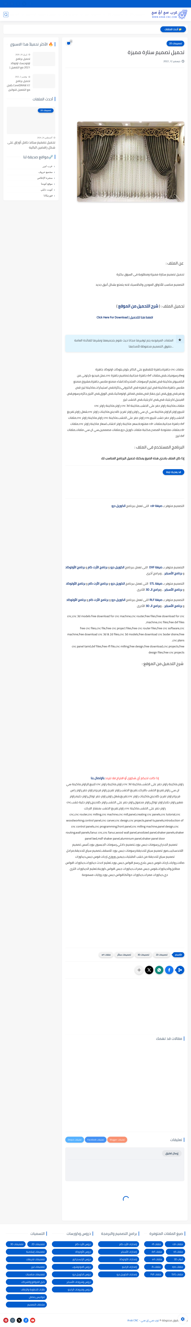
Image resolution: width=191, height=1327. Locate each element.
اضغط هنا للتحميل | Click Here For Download (125, 317)
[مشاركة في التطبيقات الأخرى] (139, 970)
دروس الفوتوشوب (81, 1266)
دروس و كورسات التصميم (41, 14)
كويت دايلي (47, 189)
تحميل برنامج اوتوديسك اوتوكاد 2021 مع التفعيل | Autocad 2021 (20, 63)
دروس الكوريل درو (81, 1274)
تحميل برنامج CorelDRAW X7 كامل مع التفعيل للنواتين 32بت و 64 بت (18, 85)
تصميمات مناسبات (35, 1274)
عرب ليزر (48, 166)
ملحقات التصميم (36, 1304)
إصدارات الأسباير (129, 1251)
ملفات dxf (157, 1251)
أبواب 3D (178, 1259)
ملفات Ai (156, 1266)
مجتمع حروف (46, 172)
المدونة (14, 14)
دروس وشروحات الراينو (79, 1289)
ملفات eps (177, 1266)
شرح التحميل (159, 4)
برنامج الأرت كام (97, 567)
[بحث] (5, 14)
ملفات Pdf (155, 1274)
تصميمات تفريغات (35, 1259)
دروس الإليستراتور (81, 1259)
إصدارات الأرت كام (128, 1244)
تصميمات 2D (115, 14)
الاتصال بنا (83, 4)
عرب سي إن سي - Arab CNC (143, 1320)
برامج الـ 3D (153, 589)
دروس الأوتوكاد (83, 1251)
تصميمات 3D (137, 14)
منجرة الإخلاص (45, 178)
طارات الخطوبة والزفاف (33, 1289)
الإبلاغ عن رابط (98, 4)
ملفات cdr (178, 1244)
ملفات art (106, 955)
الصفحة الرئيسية (178, 4)
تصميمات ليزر (92, 14)
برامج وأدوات (70, 14)
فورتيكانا (48, 195)
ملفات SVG (177, 1274)
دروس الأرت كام (83, 1244)
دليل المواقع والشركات (33, 1281)
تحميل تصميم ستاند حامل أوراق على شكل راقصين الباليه (31, 145)
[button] (169, 970)
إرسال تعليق (171, 1153)
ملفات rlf (156, 1244)
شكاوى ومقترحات (118, 4)
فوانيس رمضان (37, 1297)
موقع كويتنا (47, 183)
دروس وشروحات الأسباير (78, 1281)
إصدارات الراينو (129, 1266)
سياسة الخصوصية (140, 4)
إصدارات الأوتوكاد (128, 1259)
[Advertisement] (124, 98)
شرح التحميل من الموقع (138, 306)
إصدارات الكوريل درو (127, 1274)
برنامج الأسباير (173, 573)
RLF (151, 600)
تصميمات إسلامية (35, 1251)
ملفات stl (178, 1251)
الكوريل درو (118, 506)
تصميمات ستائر (124, 955)
